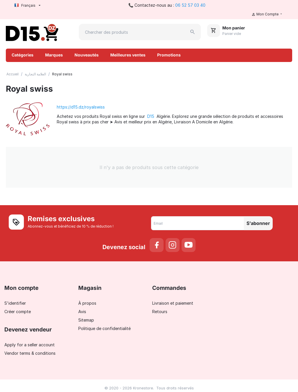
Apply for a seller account (29, 344)
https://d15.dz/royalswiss (81, 106)
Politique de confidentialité (104, 328)
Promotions (169, 54)
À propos (87, 303)
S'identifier (15, 303)
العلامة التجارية (35, 74)
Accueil (12, 74)
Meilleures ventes (128, 54)
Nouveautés (86, 54)
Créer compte (17, 311)
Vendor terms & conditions (30, 353)
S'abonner (258, 223)
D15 (150, 116)
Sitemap (86, 319)
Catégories (22, 54)
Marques (54, 54)
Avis (82, 311)
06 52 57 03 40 (190, 5)
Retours (159, 311)
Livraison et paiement (172, 303)
